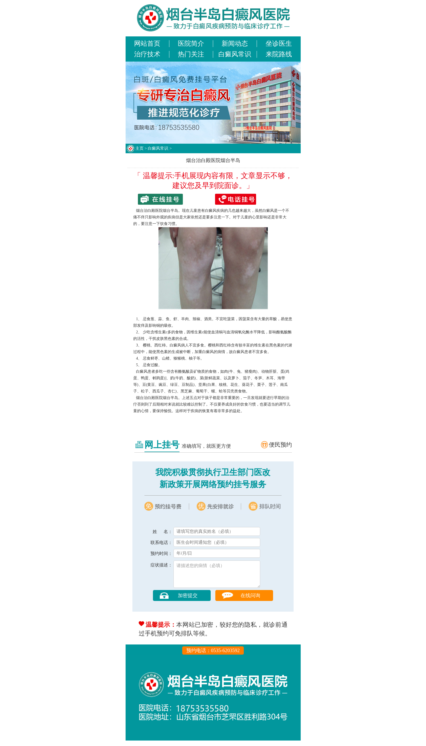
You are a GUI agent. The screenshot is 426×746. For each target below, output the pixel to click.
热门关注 (191, 54)
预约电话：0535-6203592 (213, 656)
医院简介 (191, 43)
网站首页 (147, 43)
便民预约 (280, 444)
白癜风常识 (234, 54)
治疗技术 (147, 54)
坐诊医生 (279, 43)
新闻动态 (235, 43)
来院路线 (279, 54)
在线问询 (250, 601)
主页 (139, 148)
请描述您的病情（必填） (216, 576)
